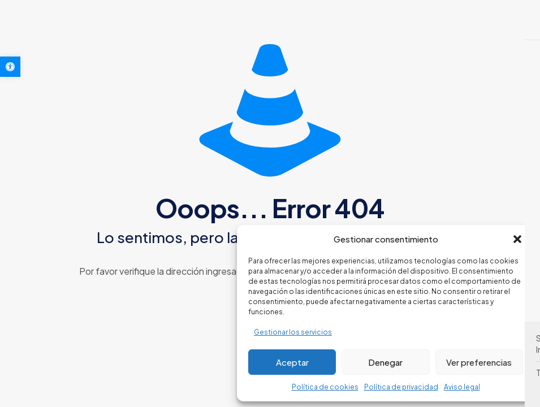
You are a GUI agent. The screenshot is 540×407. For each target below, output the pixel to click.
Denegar (385, 362)
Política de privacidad (401, 387)
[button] (10, 67)
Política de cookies (325, 387)
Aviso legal (462, 387)
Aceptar (292, 362)
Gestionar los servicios (293, 332)
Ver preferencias (479, 362)
